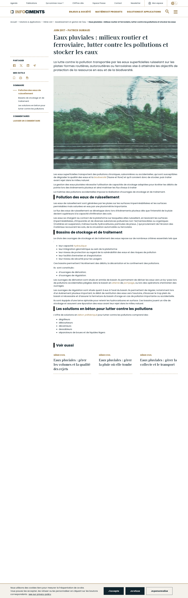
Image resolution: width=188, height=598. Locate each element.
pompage (129, 282)
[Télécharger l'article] (27, 77)
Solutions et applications (144, 11)
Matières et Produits (108, 11)
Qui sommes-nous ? (54, 3)
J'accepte (113, 591)
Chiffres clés (78, 3)
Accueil (13, 22)
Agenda (13, 3)
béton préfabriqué (87, 314)
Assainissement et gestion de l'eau (70, 22)
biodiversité (124, 70)
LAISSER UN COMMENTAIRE (26, 120)
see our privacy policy (40, 594)
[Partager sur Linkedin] (28, 65)
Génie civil (47, 22)
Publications (31, 3)
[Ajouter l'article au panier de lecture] (14, 77)
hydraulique (80, 245)
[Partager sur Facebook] (14, 65)
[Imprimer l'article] (20, 77)
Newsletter (135, 3)
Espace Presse (99, 3)
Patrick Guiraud (79, 30)
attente (116, 282)
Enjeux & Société (80, 11)
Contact (118, 3)
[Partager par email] (34, 65)
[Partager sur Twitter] (21, 65)
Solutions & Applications (30, 22)
